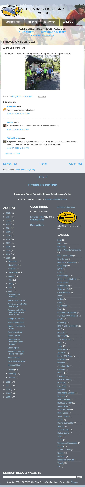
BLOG (32, 22)
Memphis (61, 363)
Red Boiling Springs (65, 393)
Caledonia (11, 106)
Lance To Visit (14, 336)
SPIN (59, 420)
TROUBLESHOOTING (42, 185)
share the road (63, 409)
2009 (8, 393)
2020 (8, 232)
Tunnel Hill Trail (64, 450)
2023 (8, 220)
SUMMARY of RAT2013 (14, 295)
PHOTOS (61, 383)
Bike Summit (62, 259)
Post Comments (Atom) (25, 170)
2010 (8, 389)
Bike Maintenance (65, 256)
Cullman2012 (63, 286)
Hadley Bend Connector (67, 326)
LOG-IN (42, 177)
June (10, 283)
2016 (8, 247)
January (12, 377)
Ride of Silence (63, 399)
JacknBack (62, 349)
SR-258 (60, 426)
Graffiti (60, 319)
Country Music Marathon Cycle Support (15, 341)
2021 (8, 228)
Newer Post (10, 163)
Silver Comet (62, 413)
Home (43, 163)
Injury (59, 346)
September (13, 272)
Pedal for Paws (63, 379)
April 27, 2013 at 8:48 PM (18, 148)
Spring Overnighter (65, 423)
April (10, 291)
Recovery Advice (15, 332)
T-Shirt (60, 436)
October (12, 269)
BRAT (59, 269)
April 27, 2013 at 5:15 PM (18, 129)
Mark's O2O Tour (64, 356)
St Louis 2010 (63, 430)
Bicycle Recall (14, 357)
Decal (59, 296)
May (10, 287)
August (11, 276)
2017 (8, 243)
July (10, 280)
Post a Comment (12, 153)
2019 (8, 235)
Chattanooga (62, 276)
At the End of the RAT (17, 300)
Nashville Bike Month (17, 361)
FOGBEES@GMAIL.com (56, 199)
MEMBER (61, 359)
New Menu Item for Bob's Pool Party (16, 352)
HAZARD (61, 333)
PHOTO (50, 22)
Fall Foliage (62, 306)
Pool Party (61, 386)
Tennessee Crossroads (67, 443)
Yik (58, 466)
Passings (61, 376)
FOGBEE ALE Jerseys (67, 312)
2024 (8, 217)
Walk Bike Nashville (65, 460)
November (13, 265)
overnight (61, 369)
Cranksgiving (63, 282)
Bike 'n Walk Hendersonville (69, 250)
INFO (59, 343)
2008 (8, 397)
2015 (8, 250)
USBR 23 (61, 456)
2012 (8, 382)
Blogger (74, 482)
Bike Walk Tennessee (66, 262)
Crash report (13, 348)
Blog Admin (17, 96)
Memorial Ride (14, 365)
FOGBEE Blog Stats (66, 207)
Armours (61, 243)
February (12, 373)
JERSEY (61, 353)
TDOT (60, 440)
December (13, 261)
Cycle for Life (63, 289)
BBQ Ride (61, 247)
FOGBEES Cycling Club (67, 316)
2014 (8, 254)
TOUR (60, 446)
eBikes (68, 22)
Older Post (75, 163)
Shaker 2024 (62, 406)
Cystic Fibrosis (63, 292)
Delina (60, 299)
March (11, 370)
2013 (8, 258)
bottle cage (62, 266)
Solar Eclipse (63, 416)
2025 (8, 213)
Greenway (61, 322)
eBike (59, 302)
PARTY (60, 373)
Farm (59, 309)
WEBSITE (13, 22)
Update (60, 453)
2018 (8, 239)
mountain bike (63, 366)
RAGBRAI (61, 389)
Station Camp (63, 433)
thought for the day (16, 318)
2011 (8, 386)
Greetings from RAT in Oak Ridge (17, 305)
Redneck (61, 396)
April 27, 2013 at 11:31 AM (18, 114)
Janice (10, 122)
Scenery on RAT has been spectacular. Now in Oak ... (16, 312)
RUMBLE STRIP (64, 403)
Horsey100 (62, 336)
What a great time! (16, 322)
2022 (8, 224)
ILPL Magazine (63, 339)
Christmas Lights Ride (66, 279)
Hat (58, 329)
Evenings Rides (37, 217)
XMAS (60, 463)
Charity (60, 272)
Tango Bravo (13, 138)
